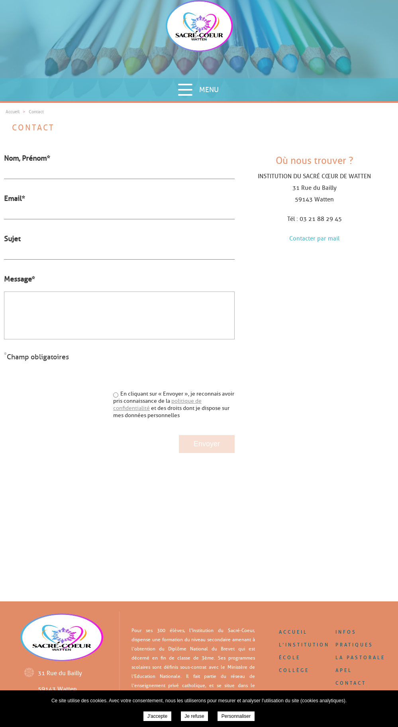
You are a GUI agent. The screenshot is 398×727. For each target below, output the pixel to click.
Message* (19, 279)
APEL (343, 670)
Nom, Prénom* (27, 158)
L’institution (304, 645)
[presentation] (174, 366)
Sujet (12, 238)
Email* (14, 198)
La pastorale (360, 657)
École (289, 657)
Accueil (293, 632)
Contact (350, 683)
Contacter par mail (314, 238)
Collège (294, 670)
